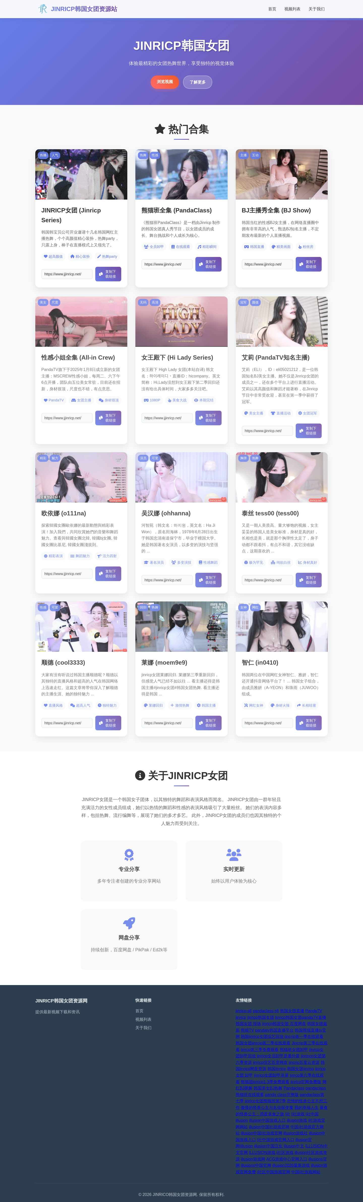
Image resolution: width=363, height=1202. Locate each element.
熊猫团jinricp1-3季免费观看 (265, 1082)
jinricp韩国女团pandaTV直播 (300, 1017)
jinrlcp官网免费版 (305, 1082)
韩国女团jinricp (300, 1069)
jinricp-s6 (244, 1011)
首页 (272, 9)
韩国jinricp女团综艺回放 (262, 1036)
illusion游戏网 (253, 1159)
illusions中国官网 (256, 1165)
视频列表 (292, 9)
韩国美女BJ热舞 (268, 1088)
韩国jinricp (276, 1069)
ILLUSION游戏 (262, 1152)
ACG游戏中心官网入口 (286, 1159)
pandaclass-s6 (266, 1011)
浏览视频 (165, 82)
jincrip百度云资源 (304, 1062)
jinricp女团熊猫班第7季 (265, 1101)
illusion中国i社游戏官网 (261, 1133)
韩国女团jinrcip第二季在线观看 (263, 1043)
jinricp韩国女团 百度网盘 (284, 1024)
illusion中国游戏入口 (267, 1120)
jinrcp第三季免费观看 (260, 1049)
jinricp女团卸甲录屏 (271, 1075)
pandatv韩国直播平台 (274, 1030)
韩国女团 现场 (248, 1024)
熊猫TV (247, 1030)
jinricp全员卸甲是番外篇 (278, 1056)
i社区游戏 (284, 1152)
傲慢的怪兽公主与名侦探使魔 (267, 1107)
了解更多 (198, 82)
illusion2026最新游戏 (291, 1165)
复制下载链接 (107, 274)
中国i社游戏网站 (305, 1172)
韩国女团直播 (292, 1011)
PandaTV (313, 1011)
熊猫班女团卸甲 (294, 1049)
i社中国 (312, 1114)
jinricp (241, 1017)
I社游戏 (297, 1114)
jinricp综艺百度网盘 (270, 1062)
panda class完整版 (281, 1095)
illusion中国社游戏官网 (269, 1127)
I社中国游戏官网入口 (275, 1140)
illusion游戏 (297, 1120)
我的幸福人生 (306, 1107)
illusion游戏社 (295, 1133)
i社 (287, 1114)
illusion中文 (294, 1146)
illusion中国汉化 (268, 1146)
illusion (242, 1120)
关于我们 (317, 9)
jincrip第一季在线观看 (304, 1036)
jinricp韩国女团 (260, 1017)
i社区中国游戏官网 (273, 1172)
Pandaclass (294, 1088)
